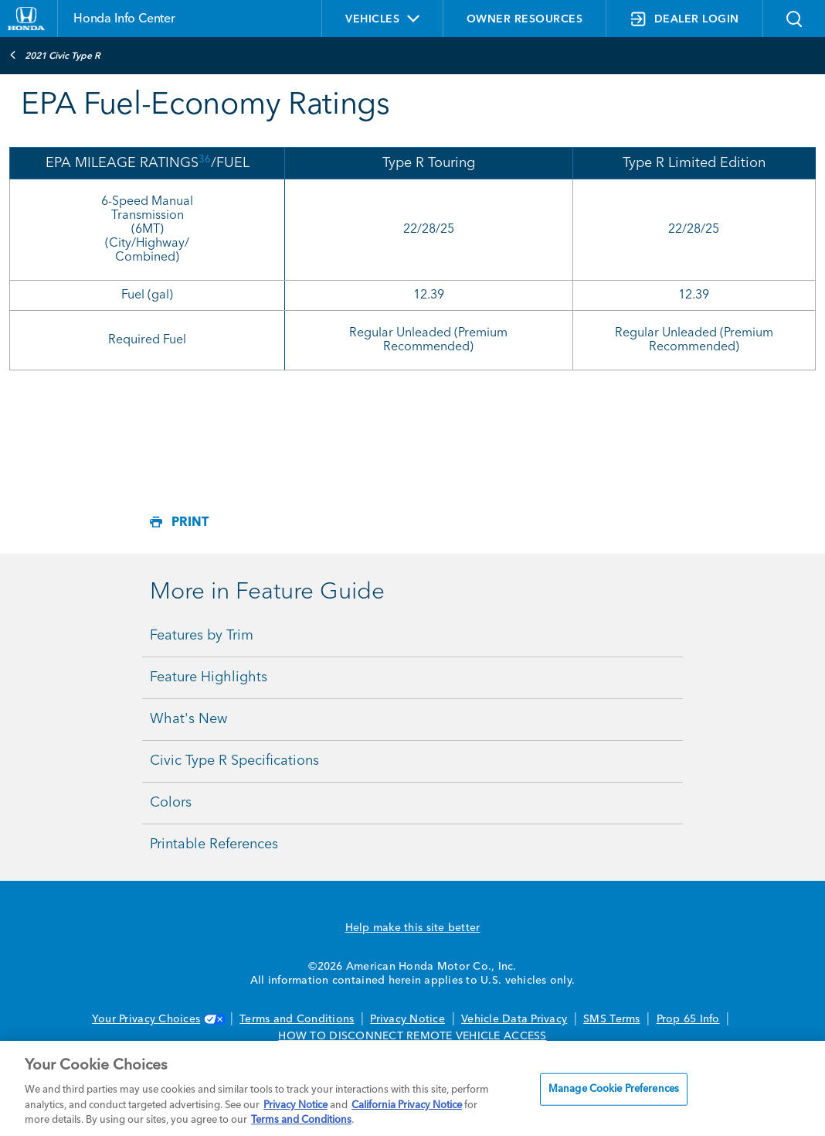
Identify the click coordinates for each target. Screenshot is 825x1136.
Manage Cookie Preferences (613, 1089)
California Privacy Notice (406, 1105)
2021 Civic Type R (54, 54)
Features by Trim (201, 636)
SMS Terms (611, 1019)
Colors (171, 803)
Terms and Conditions (296, 1019)
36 (205, 160)
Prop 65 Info (688, 1019)
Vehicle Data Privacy (514, 1019)
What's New (188, 719)
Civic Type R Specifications (234, 761)
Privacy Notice (407, 1019)
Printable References (214, 844)
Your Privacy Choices (157, 1019)
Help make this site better (412, 928)
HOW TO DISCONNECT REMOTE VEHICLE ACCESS (412, 1036)
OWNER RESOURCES (525, 19)
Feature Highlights (208, 677)
